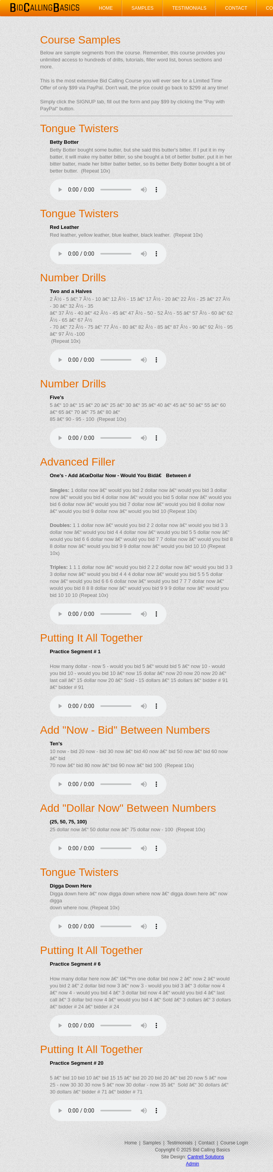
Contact (236, 8)
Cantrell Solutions (205, 1157)
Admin (192, 1164)
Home (106, 8)
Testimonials (189, 8)
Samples (142, 8)
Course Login (234, 1143)
